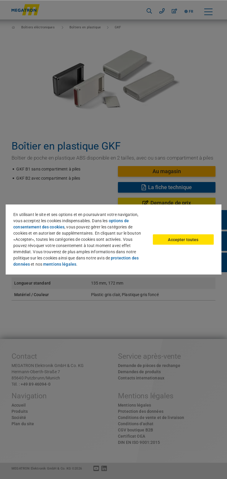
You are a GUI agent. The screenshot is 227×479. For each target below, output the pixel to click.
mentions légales (59, 264)
